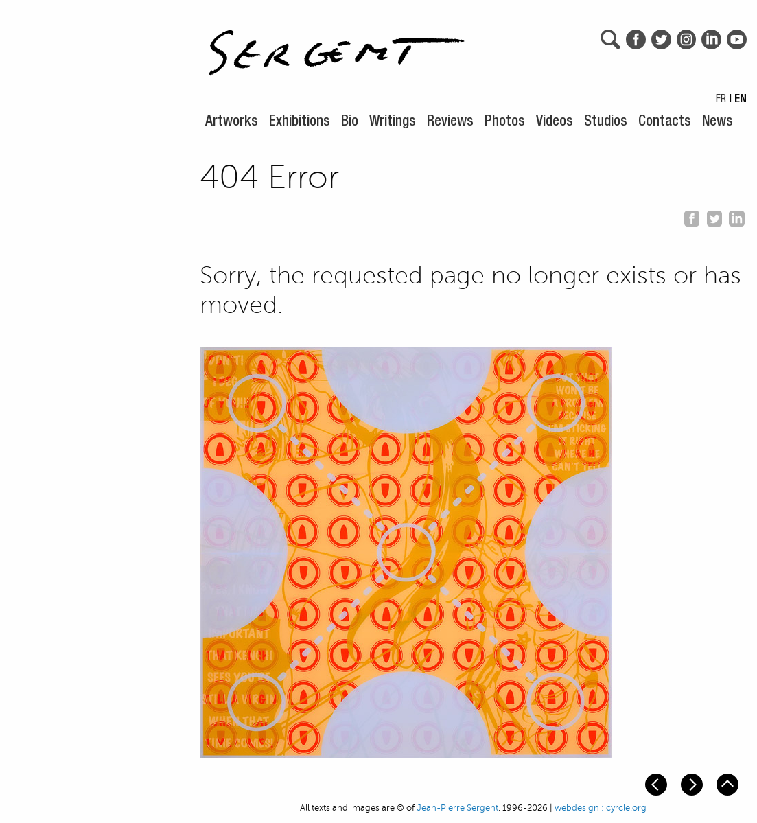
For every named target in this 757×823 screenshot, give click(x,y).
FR (721, 100)
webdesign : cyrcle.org (601, 808)
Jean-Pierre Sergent (457, 808)
